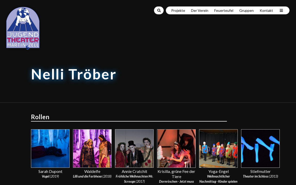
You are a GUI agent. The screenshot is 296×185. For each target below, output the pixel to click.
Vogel (45, 176)
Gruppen (246, 10)
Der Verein (199, 10)
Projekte (178, 10)
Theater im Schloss (255, 176)
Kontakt (266, 10)
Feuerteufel (223, 10)
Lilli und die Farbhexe (87, 176)
